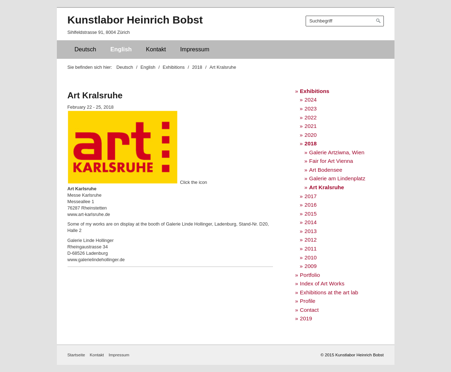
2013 (311, 231)
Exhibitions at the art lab (329, 292)
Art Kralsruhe (326, 187)
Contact (309, 310)
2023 (311, 108)
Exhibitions (314, 91)
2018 (311, 143)
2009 (311, 266)
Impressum (194, 49)
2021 (311, 126)
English (121, 49)
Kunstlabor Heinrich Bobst (135, 20)
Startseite (76, 354)
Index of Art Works (322, 283)
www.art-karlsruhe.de (89, 214)
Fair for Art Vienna (331, 161)
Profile (308, 301)
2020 (311, 135)
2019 (306, 318)
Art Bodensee (325, 170)
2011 (311, 249)
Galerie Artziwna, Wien (336, 152)
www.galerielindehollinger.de (96, 259)
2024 (311, 100)
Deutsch (85, 49)
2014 (311, 222)
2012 (311, 240)
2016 (311, 205)
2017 (311, 196)
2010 (311, 257)
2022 (311, 117)
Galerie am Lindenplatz (337, 178)
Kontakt (156, 49)
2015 (311, 214)
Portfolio (310, 275)
